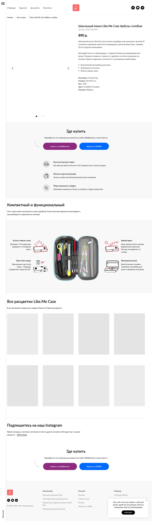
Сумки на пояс (87, 499)
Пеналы (84, 502)
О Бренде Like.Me (124, 495)
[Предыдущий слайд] (15, 68)
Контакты (50, 7)
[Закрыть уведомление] (146, 500)
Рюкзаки (84, 495)
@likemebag (25, 434)
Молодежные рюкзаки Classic (57, 509)
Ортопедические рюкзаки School (58, 499)
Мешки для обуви (88, 506)
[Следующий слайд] (71, 68)
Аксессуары (24, 17)
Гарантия (26, 7)
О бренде (14, 7)
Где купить (38, 7)
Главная (13, 17)
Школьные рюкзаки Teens (55, 495)
